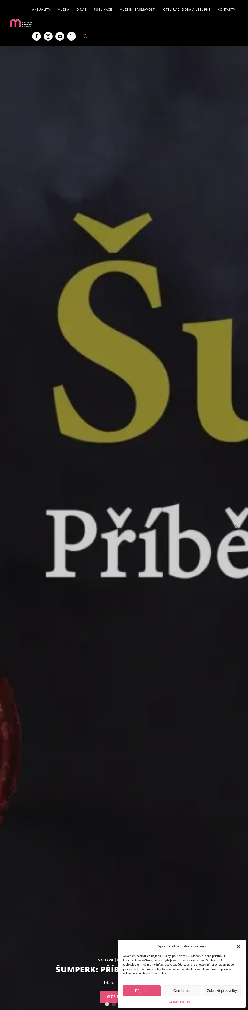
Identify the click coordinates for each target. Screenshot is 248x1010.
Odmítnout (181, 990)
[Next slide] (236, 528)
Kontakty (226, 10)
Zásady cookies (179, 1002)
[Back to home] (21, 23)
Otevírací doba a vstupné (186, 10)
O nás (82, 10)
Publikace (103, 10)
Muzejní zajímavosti (138, 10)
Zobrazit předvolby (222, 990)
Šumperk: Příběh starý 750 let (107, 1004)
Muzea (63, 10)
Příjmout (142, 990)
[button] (238, 946)
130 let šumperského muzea (114, 1004)
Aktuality (41, 10)
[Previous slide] (11, 528)
